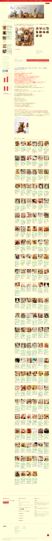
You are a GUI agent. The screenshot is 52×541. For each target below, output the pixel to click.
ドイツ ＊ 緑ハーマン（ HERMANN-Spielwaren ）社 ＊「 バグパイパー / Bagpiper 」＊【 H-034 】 (34, 305)
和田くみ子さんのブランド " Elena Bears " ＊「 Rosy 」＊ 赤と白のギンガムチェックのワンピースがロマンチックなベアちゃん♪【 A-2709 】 (28, 179)
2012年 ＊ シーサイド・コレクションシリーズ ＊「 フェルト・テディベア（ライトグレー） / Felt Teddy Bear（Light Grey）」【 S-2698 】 (23, 177)
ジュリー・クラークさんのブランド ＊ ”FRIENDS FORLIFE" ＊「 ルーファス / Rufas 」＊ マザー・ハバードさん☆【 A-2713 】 (34, 322)
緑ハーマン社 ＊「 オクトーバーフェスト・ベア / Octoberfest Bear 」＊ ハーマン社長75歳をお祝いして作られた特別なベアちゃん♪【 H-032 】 (23, 335)
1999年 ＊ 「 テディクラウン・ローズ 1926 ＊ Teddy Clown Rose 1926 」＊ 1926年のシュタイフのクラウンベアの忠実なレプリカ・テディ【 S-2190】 (28, 220)
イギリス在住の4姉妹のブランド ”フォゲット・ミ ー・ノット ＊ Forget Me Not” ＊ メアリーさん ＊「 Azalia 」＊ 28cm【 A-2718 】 (23, 306)
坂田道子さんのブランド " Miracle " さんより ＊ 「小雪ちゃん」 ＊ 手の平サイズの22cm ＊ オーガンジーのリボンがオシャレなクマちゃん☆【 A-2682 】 (46, 249)
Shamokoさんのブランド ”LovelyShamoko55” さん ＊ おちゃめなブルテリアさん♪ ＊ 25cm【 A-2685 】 (46, 392)
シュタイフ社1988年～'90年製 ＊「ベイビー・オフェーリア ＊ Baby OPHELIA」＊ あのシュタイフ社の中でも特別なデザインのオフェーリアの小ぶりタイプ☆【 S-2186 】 (46, 407)
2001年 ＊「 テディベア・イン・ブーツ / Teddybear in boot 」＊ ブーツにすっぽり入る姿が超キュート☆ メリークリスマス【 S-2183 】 (23, 436)
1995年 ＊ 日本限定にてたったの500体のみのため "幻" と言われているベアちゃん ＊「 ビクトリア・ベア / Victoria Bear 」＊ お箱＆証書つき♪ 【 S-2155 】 (23, 465)
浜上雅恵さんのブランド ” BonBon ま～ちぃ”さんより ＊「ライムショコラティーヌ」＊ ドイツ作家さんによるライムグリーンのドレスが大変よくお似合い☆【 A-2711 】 (17, 321)
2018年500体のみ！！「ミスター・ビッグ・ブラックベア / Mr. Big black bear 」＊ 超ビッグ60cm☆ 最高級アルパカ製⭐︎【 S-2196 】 (17, 365)
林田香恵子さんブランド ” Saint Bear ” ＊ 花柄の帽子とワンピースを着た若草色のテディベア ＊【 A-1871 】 (9, 27)
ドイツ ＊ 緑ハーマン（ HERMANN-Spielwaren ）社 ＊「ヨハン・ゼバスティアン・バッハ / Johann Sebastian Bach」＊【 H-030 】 (46, 321)
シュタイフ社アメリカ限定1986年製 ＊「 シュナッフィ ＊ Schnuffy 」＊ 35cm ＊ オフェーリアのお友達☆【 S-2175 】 (34, 365)
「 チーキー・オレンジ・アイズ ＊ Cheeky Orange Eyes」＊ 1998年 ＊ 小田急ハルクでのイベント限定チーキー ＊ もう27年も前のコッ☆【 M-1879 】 (46, 422)
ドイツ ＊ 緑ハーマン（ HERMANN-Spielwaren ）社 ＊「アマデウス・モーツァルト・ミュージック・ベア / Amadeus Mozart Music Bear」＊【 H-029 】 (40, 321)
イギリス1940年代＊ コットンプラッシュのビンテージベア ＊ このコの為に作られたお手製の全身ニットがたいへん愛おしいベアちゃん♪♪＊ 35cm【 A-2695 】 (40, 206)
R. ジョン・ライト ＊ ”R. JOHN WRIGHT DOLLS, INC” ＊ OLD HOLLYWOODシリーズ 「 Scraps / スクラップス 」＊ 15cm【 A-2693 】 (40, 351)
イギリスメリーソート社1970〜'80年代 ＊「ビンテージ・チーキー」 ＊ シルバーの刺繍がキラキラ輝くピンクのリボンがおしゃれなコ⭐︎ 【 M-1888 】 (23, 379)
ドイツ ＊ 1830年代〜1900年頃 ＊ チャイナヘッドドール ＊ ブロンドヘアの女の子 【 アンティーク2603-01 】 (46, 289)
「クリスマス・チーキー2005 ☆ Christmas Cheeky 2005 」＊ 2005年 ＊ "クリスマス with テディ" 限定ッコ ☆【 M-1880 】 (40, 423)
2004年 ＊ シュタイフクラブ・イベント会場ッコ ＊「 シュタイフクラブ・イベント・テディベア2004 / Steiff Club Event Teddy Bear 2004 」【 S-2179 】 (28, 262)
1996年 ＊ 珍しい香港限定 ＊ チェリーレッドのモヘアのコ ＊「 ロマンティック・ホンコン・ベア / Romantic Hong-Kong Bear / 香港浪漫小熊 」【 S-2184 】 (28, 436)
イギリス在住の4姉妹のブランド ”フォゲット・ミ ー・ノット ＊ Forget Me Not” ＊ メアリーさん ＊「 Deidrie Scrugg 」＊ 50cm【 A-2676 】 (34, 464)
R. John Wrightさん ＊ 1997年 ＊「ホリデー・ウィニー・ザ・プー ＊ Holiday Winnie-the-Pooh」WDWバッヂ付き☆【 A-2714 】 (40, 290)
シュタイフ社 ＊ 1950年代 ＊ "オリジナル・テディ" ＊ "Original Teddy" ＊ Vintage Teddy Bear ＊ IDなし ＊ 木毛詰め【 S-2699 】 (40, 165)
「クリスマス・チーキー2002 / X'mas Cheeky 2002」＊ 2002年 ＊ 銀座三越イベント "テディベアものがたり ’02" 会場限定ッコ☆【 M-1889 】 (34, 352)
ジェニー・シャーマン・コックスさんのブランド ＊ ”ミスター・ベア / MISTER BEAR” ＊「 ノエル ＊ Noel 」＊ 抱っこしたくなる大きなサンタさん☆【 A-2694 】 (46, 351)
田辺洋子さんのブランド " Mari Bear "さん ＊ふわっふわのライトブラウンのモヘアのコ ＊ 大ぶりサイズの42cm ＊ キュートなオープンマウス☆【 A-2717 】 (46, 307)
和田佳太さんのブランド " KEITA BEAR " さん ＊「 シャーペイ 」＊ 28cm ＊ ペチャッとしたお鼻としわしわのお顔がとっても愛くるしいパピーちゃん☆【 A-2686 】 (17, 408)
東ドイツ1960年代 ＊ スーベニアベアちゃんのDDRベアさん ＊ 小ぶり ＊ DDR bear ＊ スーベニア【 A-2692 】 (34, 378)
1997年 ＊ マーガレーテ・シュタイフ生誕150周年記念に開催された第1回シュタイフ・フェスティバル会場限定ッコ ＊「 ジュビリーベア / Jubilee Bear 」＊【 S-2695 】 (28, 191)
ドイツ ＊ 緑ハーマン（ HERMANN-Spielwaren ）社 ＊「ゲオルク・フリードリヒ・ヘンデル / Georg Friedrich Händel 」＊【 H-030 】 (17, 335)
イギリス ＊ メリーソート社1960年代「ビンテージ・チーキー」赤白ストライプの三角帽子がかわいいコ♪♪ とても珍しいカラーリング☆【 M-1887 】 (17, 379)
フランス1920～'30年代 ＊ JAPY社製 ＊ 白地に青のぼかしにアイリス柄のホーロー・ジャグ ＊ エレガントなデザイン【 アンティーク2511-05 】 (17, 277)
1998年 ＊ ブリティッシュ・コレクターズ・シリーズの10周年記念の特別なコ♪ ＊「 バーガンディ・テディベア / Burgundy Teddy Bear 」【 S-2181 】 (17, 464)
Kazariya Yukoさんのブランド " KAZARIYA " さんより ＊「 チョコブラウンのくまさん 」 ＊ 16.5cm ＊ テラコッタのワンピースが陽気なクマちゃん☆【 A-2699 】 (40, 193)
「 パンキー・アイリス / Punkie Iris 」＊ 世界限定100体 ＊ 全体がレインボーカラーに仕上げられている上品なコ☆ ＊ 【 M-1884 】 (34, 335)
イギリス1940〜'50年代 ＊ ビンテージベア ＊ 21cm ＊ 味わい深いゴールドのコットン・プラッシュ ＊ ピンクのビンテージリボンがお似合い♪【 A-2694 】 (46, 379)
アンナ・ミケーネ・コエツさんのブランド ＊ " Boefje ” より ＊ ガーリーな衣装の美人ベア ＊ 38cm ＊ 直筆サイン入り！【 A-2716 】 (34, 150)
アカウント (43, 3)
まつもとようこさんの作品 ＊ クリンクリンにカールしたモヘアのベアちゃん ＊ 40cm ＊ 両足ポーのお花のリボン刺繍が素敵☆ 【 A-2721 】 (23, 149)
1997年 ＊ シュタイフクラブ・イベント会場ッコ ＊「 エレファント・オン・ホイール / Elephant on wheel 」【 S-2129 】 (46, 220)
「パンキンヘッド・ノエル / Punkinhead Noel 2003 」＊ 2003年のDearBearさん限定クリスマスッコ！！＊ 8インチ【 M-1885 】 (23, 393)
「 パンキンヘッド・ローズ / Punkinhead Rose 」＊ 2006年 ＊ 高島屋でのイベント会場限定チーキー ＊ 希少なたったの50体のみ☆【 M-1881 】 (34, 422)
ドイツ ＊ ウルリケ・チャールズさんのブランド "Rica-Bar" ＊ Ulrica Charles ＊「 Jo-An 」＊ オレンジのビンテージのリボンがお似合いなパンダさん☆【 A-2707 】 (28, 337)
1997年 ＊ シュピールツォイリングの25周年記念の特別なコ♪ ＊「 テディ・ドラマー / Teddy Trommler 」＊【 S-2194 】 (34, 220)
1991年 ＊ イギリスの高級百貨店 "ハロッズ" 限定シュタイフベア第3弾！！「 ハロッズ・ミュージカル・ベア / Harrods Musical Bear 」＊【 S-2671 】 (46, 150)
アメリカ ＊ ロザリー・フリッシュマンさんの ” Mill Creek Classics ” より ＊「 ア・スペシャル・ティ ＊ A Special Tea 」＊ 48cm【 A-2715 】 (17, 149)
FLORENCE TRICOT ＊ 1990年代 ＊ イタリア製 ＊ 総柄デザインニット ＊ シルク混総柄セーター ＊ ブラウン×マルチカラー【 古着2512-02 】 (40, 436)
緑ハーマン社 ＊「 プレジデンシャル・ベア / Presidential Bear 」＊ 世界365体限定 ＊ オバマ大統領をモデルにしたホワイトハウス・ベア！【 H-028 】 (46, 366)
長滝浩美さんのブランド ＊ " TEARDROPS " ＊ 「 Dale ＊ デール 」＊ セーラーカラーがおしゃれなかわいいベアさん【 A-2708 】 (23, 322)
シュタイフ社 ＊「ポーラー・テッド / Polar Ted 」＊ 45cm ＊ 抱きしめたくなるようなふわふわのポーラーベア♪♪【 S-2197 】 (23, 365)
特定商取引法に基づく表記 (46, 62)
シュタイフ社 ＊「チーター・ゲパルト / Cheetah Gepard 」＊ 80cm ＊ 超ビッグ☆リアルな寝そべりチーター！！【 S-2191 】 (28, 407)
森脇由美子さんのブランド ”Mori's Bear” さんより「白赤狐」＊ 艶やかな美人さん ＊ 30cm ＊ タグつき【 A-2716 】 (28, 162)
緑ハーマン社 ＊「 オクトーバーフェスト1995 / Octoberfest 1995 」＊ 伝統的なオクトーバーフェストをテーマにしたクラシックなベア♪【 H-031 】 (46, 177)
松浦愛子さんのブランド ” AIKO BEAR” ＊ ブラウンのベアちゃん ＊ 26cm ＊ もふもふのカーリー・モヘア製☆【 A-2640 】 (40, 276)
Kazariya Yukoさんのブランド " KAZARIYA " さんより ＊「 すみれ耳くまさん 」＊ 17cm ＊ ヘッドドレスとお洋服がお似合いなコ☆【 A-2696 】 (23, 208)
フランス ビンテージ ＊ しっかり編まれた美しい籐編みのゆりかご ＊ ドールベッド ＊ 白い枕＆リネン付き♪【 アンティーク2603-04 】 (34, 163)
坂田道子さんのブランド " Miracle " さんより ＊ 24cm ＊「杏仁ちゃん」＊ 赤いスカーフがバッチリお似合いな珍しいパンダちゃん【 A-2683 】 (17, 263)
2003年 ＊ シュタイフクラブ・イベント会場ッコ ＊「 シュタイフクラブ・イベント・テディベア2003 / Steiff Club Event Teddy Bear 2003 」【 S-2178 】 (23, 262)
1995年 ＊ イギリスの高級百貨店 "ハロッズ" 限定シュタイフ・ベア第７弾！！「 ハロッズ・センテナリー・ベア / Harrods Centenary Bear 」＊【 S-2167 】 (17, 481)
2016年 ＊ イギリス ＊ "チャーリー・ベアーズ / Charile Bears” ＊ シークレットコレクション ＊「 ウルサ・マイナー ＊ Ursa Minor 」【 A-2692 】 (46, 206)
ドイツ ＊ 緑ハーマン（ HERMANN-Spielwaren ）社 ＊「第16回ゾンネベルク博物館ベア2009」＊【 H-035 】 (23, 163)
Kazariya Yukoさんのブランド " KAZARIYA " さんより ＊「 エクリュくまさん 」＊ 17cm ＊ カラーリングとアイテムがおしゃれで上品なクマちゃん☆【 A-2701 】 (23, 352)
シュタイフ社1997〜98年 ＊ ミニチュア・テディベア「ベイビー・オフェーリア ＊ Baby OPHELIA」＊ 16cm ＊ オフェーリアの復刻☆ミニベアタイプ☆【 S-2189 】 (17, 422)
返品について (40, 62)
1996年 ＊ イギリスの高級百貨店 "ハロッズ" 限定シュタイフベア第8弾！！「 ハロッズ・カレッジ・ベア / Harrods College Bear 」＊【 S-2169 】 (23, 480)
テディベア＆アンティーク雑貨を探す (24, 19)
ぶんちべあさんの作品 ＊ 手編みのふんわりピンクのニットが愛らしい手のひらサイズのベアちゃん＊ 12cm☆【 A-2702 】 (17, 191)
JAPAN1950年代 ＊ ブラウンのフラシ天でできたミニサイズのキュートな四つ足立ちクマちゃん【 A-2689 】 (28, 392)
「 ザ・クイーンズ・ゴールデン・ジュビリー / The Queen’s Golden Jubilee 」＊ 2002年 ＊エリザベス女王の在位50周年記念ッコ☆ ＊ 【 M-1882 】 (17, 436)
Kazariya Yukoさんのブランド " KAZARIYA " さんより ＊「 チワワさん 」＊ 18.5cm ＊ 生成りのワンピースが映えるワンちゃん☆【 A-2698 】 (17, 208)
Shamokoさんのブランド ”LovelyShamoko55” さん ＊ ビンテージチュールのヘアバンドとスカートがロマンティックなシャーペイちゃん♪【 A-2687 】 (23, 407)
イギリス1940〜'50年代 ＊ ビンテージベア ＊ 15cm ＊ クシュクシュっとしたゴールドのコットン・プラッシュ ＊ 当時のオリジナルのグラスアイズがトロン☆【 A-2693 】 (40, 379)
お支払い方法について (17, 527)
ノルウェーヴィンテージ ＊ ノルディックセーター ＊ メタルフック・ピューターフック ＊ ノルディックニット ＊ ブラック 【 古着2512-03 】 (46, 436)
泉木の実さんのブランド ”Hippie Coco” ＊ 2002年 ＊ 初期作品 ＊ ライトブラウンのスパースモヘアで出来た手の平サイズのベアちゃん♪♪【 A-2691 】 (28, 379)
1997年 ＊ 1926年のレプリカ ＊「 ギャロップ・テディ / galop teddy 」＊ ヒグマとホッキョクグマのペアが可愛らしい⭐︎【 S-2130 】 (17, 234)
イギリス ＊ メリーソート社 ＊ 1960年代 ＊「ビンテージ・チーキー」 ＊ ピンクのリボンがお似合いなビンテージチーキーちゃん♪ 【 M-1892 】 (40, 306)
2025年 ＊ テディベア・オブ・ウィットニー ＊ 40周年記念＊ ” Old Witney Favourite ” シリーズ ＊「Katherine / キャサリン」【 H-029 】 (28, 365)
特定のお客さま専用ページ (40, 364)
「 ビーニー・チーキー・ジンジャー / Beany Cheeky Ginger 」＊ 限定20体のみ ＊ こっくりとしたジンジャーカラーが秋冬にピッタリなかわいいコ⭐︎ (34, 248)
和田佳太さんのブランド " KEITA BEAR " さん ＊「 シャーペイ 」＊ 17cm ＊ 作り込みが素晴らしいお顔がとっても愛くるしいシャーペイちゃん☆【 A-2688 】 (34, 408)
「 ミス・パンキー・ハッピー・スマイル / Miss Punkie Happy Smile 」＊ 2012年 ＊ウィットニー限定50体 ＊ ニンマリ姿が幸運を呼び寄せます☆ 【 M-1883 (40, 393)
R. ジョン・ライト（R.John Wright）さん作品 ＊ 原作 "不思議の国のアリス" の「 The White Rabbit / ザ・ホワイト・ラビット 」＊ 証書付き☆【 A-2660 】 (17, 292)
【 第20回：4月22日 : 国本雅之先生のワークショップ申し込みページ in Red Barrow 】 (34, 289)
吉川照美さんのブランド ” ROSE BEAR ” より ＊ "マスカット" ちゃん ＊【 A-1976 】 (9, 37)
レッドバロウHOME (12, 19)
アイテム (47, 3)
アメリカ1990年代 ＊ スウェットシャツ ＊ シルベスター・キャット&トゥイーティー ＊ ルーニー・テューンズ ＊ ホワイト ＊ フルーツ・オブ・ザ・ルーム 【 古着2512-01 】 (34, 436)
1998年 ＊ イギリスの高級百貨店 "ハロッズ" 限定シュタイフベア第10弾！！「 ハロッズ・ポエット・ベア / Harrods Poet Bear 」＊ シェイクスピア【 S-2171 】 (46, 263)
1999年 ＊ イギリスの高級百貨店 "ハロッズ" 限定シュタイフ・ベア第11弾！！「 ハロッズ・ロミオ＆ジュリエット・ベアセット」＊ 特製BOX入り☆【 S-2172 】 (34, 480)
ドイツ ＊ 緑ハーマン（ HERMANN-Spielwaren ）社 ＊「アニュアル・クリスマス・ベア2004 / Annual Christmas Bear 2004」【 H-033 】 (17, 163)
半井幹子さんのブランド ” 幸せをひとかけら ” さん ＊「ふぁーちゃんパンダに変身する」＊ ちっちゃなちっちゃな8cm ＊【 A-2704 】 (40, 335)
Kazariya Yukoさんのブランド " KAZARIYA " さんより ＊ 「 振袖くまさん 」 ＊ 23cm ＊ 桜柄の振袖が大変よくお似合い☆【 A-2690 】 (23, 222)
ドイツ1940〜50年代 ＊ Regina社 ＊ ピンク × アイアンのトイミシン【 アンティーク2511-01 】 (23, 276)
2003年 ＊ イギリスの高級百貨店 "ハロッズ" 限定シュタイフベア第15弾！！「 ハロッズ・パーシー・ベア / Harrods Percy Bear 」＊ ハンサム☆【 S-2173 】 (34, 263)
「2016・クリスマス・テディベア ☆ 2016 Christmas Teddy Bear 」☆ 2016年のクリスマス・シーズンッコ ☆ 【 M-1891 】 (46, 163)
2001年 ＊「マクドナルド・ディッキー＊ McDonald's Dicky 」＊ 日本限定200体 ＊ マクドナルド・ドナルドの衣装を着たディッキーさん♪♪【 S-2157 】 (28, 464)
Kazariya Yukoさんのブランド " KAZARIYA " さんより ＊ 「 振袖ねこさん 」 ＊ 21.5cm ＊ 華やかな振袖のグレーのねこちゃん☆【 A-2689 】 (17, 220)
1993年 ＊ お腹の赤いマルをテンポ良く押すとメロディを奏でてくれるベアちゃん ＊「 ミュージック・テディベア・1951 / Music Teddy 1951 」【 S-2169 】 (40, 262)
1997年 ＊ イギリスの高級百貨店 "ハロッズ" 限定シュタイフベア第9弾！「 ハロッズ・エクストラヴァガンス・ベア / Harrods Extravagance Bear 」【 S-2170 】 (28, 480)
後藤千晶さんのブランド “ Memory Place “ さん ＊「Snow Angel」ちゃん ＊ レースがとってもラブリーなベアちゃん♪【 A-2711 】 (28, 321)
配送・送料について (17, 528)
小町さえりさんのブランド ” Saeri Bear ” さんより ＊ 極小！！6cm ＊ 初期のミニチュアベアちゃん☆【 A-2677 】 (28, 449)
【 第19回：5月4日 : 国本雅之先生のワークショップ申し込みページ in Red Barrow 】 (28, 289)
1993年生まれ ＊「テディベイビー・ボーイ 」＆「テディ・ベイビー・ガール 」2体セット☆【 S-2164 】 (28, 276)
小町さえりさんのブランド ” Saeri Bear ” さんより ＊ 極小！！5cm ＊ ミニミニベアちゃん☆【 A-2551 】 (23, 449)
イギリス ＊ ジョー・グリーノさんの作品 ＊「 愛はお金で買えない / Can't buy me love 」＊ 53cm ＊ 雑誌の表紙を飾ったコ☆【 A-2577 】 (23, 422)
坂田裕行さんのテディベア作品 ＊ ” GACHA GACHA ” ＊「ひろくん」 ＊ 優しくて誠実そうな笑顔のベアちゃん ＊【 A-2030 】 (9, 50)
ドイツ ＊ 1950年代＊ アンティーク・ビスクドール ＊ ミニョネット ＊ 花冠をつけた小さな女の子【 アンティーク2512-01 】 (17, 393)
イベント (36, 19)
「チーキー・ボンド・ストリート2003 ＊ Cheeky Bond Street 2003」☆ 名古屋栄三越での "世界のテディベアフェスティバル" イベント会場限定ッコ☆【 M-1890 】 (28, 352)
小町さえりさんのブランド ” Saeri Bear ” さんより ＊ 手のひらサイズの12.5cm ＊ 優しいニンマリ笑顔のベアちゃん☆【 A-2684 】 (17, 450)
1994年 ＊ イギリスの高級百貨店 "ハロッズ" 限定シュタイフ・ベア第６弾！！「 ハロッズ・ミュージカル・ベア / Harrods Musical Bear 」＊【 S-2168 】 (46, 465)
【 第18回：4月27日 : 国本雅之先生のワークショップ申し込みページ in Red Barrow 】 (23, 289)
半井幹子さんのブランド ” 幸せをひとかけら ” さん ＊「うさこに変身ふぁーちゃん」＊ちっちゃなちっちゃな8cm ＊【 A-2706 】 (17, 350)
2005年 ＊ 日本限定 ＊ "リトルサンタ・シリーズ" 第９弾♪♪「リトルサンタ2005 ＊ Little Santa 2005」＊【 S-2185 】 (40, 234)
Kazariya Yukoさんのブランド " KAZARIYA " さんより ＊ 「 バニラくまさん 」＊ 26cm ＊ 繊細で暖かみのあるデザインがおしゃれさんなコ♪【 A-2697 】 (34, 193)
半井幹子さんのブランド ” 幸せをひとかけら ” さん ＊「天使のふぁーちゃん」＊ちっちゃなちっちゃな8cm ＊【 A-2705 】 (46, 335)
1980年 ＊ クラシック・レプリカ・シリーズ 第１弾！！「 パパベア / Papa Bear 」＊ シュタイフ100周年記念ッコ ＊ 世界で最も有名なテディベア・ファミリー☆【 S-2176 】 (34, 234)
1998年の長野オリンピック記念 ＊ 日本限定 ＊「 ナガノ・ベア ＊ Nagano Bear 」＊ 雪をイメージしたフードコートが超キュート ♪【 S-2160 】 (40, 464)
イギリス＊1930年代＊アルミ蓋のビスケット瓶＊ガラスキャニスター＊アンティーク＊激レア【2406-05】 (28, 205)
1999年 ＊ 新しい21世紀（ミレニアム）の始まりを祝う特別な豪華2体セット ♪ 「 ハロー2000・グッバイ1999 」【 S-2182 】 (34, 450)
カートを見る (24, 527)
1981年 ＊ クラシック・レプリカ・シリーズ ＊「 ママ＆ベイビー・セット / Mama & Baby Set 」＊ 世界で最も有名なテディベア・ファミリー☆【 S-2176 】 (28, 234)
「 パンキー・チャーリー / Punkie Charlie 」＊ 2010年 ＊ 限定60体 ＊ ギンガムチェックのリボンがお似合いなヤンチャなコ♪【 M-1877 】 (28, 247)
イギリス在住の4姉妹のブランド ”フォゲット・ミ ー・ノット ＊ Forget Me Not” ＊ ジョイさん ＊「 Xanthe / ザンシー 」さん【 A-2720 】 (40, 149)
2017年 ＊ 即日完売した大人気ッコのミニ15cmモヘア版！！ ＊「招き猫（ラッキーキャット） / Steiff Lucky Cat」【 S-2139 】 (23, 234)
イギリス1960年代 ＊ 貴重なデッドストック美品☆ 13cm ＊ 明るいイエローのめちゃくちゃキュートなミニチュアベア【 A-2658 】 (46, 234)
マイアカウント (24, 526)
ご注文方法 (32, 19)
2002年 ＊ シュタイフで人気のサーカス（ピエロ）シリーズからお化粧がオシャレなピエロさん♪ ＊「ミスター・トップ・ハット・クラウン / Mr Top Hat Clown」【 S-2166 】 (34, 277)
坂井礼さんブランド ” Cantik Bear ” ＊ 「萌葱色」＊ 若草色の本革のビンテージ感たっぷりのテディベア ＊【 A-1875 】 (9, 32)
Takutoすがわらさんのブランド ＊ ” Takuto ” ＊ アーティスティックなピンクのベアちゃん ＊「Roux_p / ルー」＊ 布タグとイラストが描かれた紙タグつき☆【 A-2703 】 (23, 191)
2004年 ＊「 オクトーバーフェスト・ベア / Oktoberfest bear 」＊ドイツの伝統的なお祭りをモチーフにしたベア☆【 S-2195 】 (34, 206)
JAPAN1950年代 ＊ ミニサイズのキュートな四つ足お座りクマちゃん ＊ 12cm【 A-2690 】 (34, 392)
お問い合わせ (40, 19)
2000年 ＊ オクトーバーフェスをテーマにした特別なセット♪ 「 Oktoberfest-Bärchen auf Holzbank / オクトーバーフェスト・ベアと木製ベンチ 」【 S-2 (40, 450)
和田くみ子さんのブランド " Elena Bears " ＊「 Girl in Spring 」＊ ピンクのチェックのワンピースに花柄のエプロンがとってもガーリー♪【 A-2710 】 (34, 179)
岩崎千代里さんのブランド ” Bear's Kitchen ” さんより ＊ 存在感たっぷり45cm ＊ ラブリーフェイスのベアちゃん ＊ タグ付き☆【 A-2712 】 (17, 177)
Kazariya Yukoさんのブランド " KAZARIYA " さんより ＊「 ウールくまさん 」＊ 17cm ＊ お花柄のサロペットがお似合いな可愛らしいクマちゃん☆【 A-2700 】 (46, 193)
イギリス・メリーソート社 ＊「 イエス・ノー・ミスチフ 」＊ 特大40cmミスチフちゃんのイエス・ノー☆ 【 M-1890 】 (28, 149)
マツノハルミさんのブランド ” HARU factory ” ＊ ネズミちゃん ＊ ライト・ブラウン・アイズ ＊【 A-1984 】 (9, 45)
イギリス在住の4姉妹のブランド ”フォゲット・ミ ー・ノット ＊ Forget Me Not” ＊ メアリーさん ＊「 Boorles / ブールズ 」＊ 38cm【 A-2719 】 (28, 306)
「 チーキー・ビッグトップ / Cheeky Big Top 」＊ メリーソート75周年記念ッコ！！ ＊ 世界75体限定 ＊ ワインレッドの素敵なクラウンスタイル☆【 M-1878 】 (28, 422)
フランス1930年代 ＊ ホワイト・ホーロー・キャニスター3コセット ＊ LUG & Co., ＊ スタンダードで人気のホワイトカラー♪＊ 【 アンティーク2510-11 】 (40, 220)
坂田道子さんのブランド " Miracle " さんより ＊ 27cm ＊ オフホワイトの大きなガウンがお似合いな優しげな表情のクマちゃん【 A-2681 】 (40, 249)
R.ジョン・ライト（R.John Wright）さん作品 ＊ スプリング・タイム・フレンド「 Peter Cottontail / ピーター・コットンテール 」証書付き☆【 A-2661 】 (46, 277)
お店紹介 (17, 19)
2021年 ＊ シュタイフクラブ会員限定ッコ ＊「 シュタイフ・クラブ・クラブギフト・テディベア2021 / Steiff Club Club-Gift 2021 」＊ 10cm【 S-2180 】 (46, 450)
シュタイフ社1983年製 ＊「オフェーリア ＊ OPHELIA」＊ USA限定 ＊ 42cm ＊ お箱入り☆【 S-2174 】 (40, 406)
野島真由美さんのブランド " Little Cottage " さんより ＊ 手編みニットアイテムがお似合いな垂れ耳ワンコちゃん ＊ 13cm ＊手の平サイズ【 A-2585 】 (23, 249)
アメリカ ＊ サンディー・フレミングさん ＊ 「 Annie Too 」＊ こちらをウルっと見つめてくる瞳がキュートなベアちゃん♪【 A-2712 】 (40, 177)
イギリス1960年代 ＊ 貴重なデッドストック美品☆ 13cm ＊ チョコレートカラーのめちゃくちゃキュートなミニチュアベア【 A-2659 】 (17, 247)
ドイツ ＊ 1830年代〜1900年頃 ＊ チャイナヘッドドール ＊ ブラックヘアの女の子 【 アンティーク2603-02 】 (17, 305)
